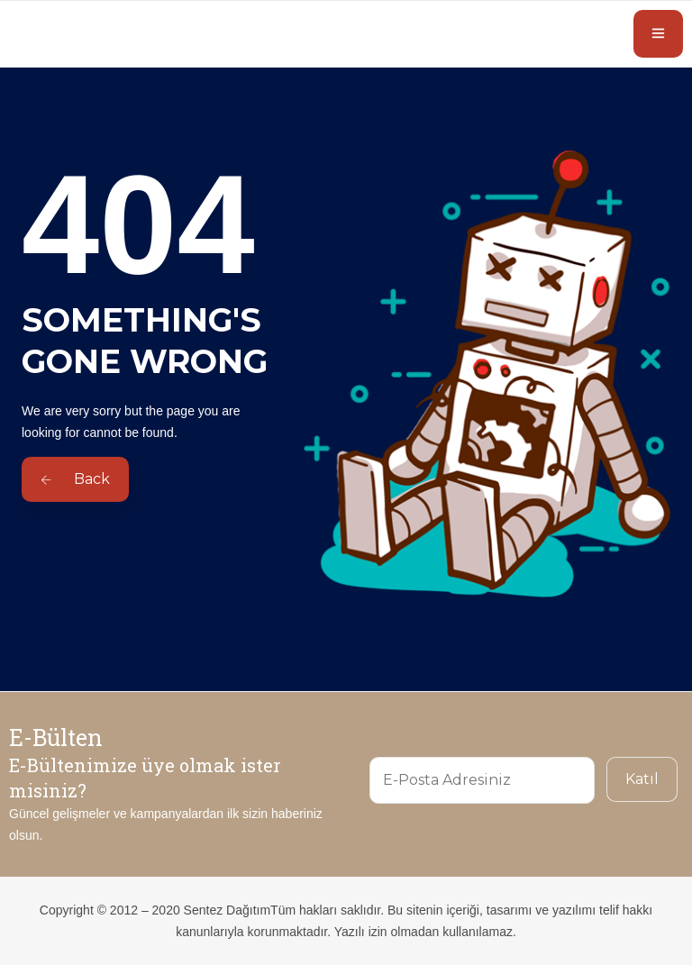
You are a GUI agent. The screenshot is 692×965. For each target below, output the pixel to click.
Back (75, 478)
